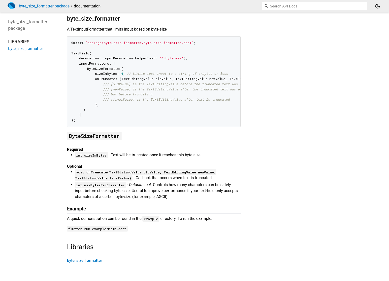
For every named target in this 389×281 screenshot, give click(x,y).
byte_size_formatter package (44, 6)
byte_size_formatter (84, 260)
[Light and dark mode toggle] (378, 6)
